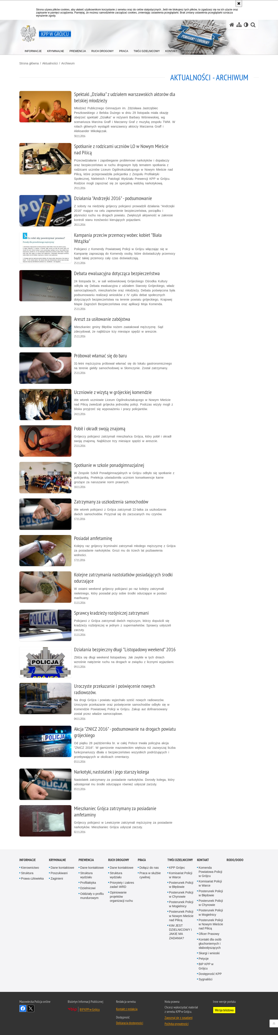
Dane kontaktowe (62, 867)
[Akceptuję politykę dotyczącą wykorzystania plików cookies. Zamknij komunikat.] (239, 3)
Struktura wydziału (86, 875)
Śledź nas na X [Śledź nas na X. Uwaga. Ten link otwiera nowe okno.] (30, 1008)
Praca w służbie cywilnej (150, 875)
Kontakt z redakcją (126, 1009)
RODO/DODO (235, 860)
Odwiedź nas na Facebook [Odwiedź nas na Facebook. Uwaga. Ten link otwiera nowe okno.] (22, 1008)
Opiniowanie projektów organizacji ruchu (121, 896)
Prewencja (86, 860)
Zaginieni (57, 878)
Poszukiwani (59, 873)
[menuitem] (33, 50)
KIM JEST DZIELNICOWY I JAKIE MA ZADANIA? (180, 932)
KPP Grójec (177, 867)
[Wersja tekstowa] (246, 24)
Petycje (204, 958)
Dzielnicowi (88, 888)
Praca (142, 860)
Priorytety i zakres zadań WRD (122, 885)
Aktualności (50, 63)
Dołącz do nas (149, 867)
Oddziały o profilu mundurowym (92, 896)
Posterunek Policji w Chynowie (181, 894)
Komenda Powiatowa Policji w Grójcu (210, 872)
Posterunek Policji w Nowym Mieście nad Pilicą (181, 916)
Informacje (27, 860)
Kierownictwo (30, 867)
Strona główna (29, 63)
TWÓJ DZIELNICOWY (180, 860)
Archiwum (67, 63)
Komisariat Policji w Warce (180, 875)
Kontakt (203, 860)
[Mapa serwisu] (239, 24)
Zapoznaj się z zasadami (178, 1017)
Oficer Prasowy (209, 934)
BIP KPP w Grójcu (206, 966)
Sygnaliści (205, 979)
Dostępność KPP (210, 974)
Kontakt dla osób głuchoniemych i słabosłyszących (210, 943)
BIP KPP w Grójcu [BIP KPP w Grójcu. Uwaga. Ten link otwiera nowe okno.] (90, 1009)
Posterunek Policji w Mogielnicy (181, 904)
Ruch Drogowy (118, 860)
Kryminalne (57, 860)
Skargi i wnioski (209, 953)
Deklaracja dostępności (129, 1023)
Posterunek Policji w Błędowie (181, 885)
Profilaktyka (88, 882)
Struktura (27, 873)
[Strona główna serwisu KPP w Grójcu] (231, 24)
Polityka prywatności (177, 1024)
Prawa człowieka (32, 878)
